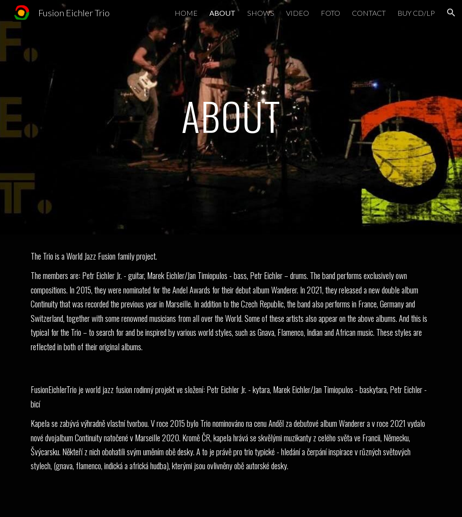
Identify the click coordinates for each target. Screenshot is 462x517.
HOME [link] (186, 13)
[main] (231, 117)
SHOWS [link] (260, 13)
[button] (451, 12)
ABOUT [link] (222, 13)
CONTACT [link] (369, 13)
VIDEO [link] (297, 13)
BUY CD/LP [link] (416, 13)
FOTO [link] (330, 13)
